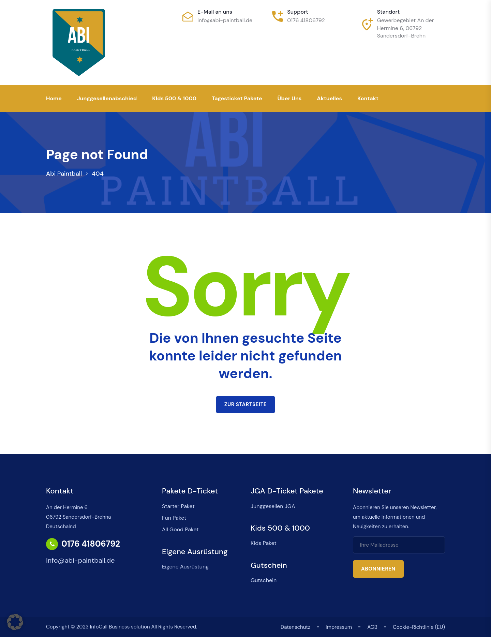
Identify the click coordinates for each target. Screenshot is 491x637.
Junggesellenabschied (107, 98)
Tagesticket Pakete (237, 98)
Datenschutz (295, 627)
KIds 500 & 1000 (174, 98)
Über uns (290, 98)
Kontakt (367, 98)
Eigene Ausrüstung (185, 566)
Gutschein (264, 580)
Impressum (339, 627)
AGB (372, 627)
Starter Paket (178, 506)
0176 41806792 (306, 20)
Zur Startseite (245, 404)
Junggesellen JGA (273, 506)
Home (54, 98)
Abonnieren (378, 568)
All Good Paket (180, 529)
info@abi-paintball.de (224, 20)
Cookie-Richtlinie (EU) (419, 627)
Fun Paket (174, 517)
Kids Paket (264, 543)
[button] (15, 622)
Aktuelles (329, 98)
